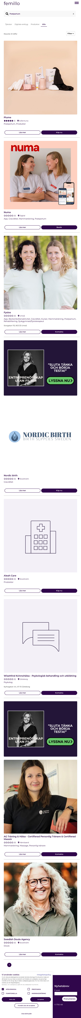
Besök (59, 227)
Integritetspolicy (44, 975)
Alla (44, 24)
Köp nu (59, 132)
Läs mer (22, 132)
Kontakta (59, 332)
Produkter (35, 24)
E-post (57, 990)
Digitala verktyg (21, 24)
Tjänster (8, 24)
